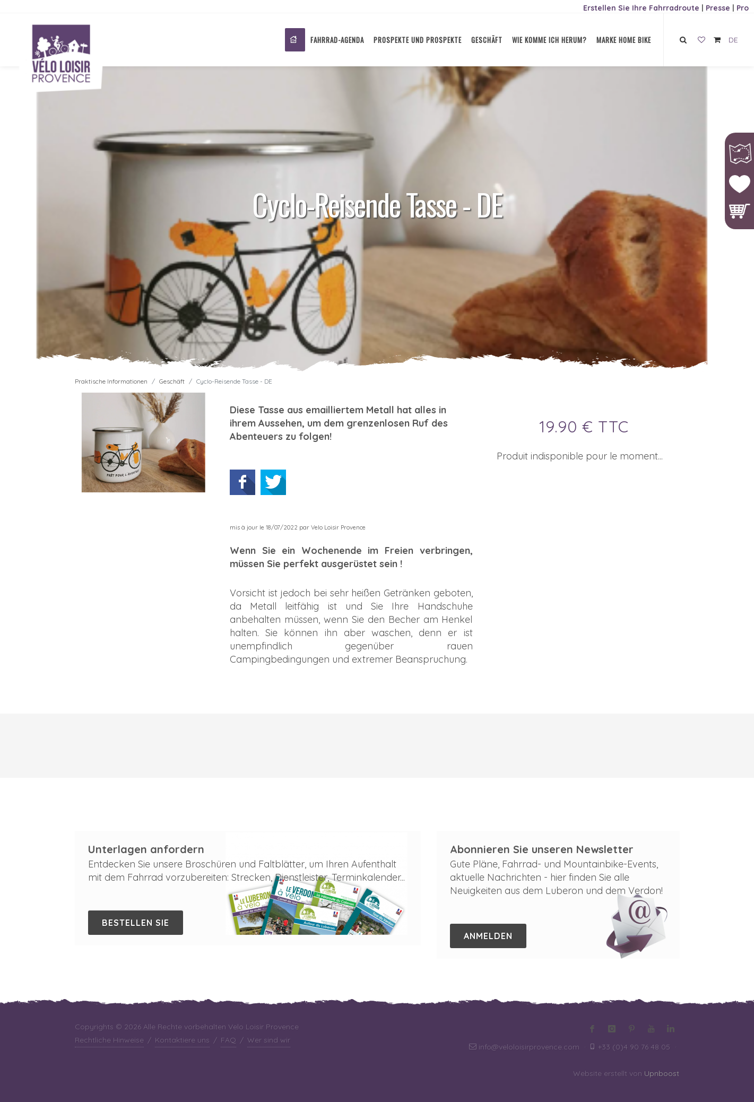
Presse (718, 8)
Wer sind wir (268, 1040)
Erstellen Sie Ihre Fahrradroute (641, 8)
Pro (742, 8)
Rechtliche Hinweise (109, 1040)
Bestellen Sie (135, 922)
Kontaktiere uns (182, 1040)
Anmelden (488, 936)
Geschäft (172, 381)
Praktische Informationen (111, 381)
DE (733, 40)
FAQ (228, 1040)
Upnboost (661, 1073)
